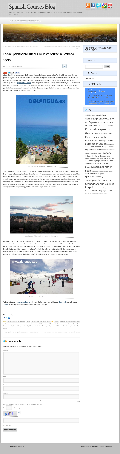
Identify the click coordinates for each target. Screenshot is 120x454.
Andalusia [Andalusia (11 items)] (89, 118)
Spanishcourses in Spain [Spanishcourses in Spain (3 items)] (101, 188)
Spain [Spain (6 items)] (102, 173)
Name (5, 376)
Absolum (83, 446)
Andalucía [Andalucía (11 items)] (101, 115)
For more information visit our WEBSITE (24, 21)
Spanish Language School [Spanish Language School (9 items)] (101, 190)
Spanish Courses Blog (32, 6)
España (51, 326)
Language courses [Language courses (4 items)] (95, 158)
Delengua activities (34, 326)
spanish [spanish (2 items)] (105, 173)
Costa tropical (23, 324)
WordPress (109, 446)
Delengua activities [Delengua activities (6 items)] (107, 147)
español (55, 326)
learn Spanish (66, 326)
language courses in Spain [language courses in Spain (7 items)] (103, 160)
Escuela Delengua (43, 326)
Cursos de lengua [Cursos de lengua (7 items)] (100, 141)
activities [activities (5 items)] (88, 115)
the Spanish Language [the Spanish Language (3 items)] (101, 193)
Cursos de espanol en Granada (65, 324)
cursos (29, 324)
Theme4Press (94, 446)
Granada (28, 321)
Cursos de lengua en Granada (20, 326)
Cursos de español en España (48, 324)
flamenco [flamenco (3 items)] (106, 149)
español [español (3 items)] (94, 149)
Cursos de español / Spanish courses (16, 321)
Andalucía (62, 321)
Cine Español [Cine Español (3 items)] (99, 126)
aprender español (14, 324)
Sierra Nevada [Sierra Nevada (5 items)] (94, 174)
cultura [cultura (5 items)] (110, 126)
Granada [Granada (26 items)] (106, 153)
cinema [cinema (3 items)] (106, 126)
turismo (5, 328)
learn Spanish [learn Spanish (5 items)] (89, 164)
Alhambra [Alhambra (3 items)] (94, 115)
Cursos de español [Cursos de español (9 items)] (104, 133)
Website (5, 393)
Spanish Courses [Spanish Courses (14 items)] (93, 176)
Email (5, 385)
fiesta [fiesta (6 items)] (99, 149)
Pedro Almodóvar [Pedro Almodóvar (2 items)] (96, 171)
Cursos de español (36, 324)
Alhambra (56, 321)
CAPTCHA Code (7, 425)
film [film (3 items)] (102, 149)
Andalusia (68, 321)
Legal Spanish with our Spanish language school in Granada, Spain (21, 46)
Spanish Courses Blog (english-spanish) (41, 321)
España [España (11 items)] (88, 149)
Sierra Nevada (74, 326)
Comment (5, 350)
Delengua (19, 66)
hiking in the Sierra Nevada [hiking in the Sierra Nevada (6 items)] (95, 156)
